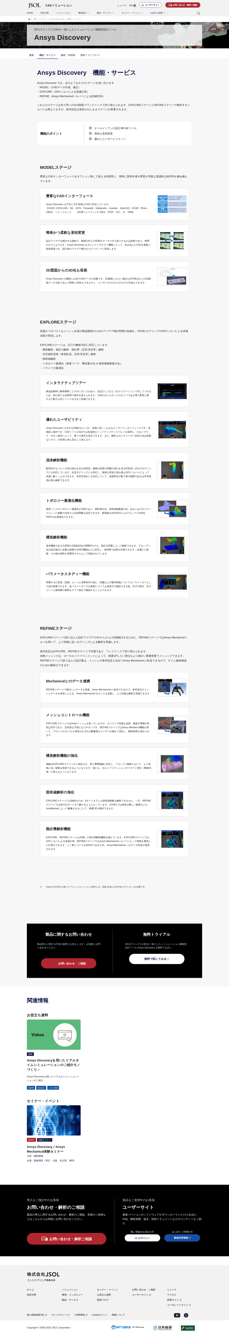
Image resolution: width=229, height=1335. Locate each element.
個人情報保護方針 (37, 1315)
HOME (30, 13)
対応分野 (45, 13)
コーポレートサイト (179, 1305)
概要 (31, 55)
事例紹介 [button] (83, 12)
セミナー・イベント (107, 1289)
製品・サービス (70, 1300)
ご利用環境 (80, 1315)
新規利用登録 (182, 1238)
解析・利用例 (68, 55)
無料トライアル (89, 55)
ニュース (121, 5)
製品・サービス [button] (105, 12)
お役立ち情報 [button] (157, 12)
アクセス (171, 1295)
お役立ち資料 (104, 1295)
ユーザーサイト (141, 1295)
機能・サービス (47, 55)
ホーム (30, 1289)
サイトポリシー (60, 1315)
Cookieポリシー (99, 1315)
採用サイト (174, 1300)
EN (132, 5)
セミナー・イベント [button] (132, 12)
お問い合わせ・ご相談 (143, 1289)
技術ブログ (103, 1300)
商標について (118, 1315)
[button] (186, 13)
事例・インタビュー (72, 1295)
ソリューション (63, 13)
